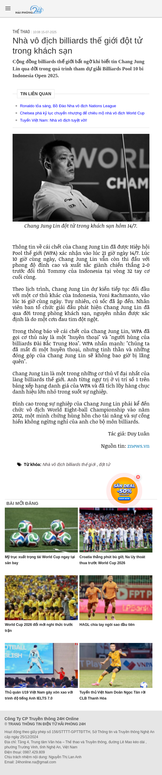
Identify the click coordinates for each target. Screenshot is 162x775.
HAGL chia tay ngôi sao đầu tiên (106, 625)
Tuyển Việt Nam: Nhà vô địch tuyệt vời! (53, 120)
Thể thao (21, 31)
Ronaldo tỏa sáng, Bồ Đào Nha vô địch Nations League (68, 106)
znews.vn (137, 445)
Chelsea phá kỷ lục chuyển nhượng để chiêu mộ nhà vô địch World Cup (82, 113)
